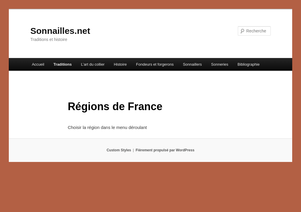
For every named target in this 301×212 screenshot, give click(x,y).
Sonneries (219, 64)
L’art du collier (92, 64)
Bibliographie (249, 64)
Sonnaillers (192, 64)
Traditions (62, 64)
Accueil (38, 64)
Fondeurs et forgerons (155, 64)
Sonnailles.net (60, 31)
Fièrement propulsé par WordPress (165, 150)
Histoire (120, 64)
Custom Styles (119, 150)
